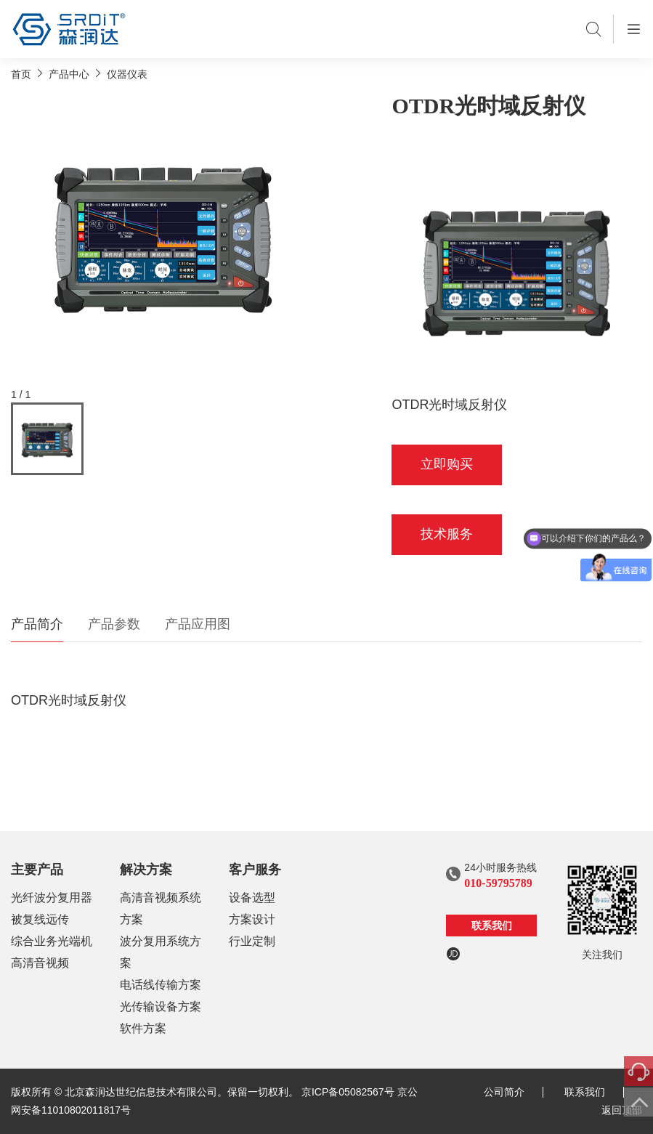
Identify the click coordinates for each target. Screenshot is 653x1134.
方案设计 (252, 919)
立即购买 (447, 464)
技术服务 (447, 534)
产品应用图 (197, 624)
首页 (21, 74)
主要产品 (37, 869)
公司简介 (513, 1092)
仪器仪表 (127, 74)
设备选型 (252, 897)
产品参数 (114, 624)
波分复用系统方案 (160, 952)
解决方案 (146, 869)
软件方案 (143, 1028)
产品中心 (69, 74)
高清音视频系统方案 (160, 908)
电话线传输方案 (160, 985)
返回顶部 (621, 1110)
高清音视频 (40, 963)
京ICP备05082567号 (347, 1092)
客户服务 (255, 869)
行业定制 (252, 941)
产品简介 (37, 624)
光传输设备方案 (160, 1006)
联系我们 (491, 925)
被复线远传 (40, 919)
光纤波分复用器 (51, 897)
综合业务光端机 (51, 941)
